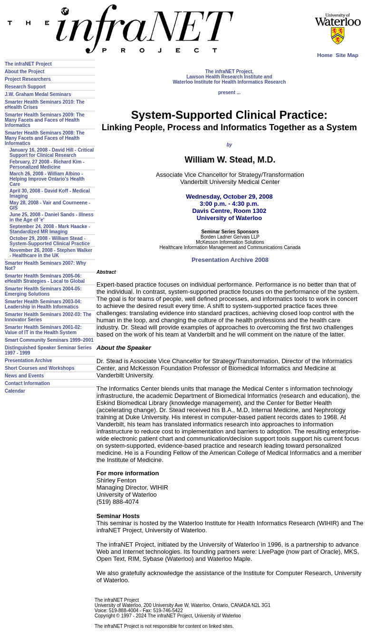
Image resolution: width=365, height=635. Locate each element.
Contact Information (27, 383)
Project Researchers (28, 79)
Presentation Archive (28, 360)
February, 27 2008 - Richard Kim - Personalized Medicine (47, 164)
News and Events (24, 375)
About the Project (24, 71)
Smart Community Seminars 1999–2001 (49, 340)
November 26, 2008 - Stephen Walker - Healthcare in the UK (51, 253)
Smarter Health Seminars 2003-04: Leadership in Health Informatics (43, 304)
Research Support (25, 86)
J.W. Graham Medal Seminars (38, 94)
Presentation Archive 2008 (230, 259)
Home (324, 55)
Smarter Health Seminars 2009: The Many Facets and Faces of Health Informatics (45, 120)
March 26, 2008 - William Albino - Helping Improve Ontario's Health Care (47, 179)
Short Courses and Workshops (40, 368)
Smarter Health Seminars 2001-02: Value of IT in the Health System (43, 330)
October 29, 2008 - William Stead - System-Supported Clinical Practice (50, 241)
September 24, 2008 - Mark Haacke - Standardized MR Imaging (50, 229)
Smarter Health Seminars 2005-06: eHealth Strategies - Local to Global (45, 278)
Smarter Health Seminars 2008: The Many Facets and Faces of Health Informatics (45, 138)
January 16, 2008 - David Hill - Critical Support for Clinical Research (52, 152)
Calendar (15, 391)
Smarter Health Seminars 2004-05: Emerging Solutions (43, 291)
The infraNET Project (28, 64)
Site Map (347, 55)
